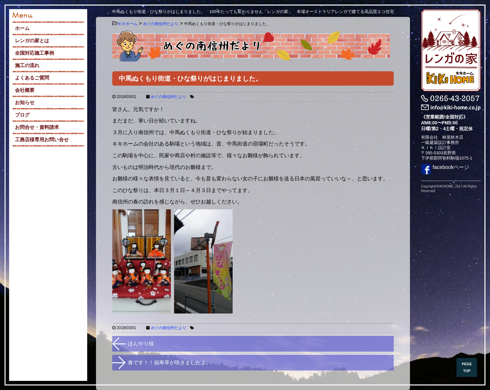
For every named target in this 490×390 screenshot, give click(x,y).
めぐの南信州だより (168, 96)
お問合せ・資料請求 (37, 127)
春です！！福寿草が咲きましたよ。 (169, 362)
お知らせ (24, 102)
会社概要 (24, 90)
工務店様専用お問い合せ (42, 139)
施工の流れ (27, 65)
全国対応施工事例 (34, 53)
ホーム (22, 28)
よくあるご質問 (32, 77)
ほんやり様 (141, 343)
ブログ (22, 115)
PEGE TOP (467, 367)
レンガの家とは (32, 40)
